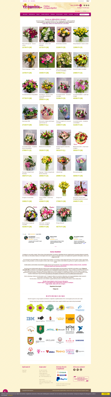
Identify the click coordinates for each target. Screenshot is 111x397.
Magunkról (33, 1)
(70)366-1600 (44, 371)
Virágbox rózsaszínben (27, 197)
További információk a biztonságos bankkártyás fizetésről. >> (63, 384)
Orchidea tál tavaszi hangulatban (30, 94)
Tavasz (38, 14)
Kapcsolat (25, 1)
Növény (65, 14)
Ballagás (25, 14)
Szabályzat (10, 395)
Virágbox (53, 14)
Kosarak (71, 14)
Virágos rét (59, 197)
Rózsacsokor (59, 14)
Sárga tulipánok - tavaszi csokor (80, 43)
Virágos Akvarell (60, 223)
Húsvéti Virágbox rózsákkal (79, 69)
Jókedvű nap (59, 172)
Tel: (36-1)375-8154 (43, 370)
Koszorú (76, 14)
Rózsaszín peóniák (77, 172)
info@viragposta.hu (43, 373)
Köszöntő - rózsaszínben (45, 69)
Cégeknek (24, 371)
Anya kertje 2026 (26, 121)
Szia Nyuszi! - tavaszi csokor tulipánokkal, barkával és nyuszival (46, 96)
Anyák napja (32, 14)
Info (29, 1)
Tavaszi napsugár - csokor (28, 69)
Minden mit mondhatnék (45, 146)
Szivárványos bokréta (61, 43)
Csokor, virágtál (45, 14)
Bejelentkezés (81, 1)
